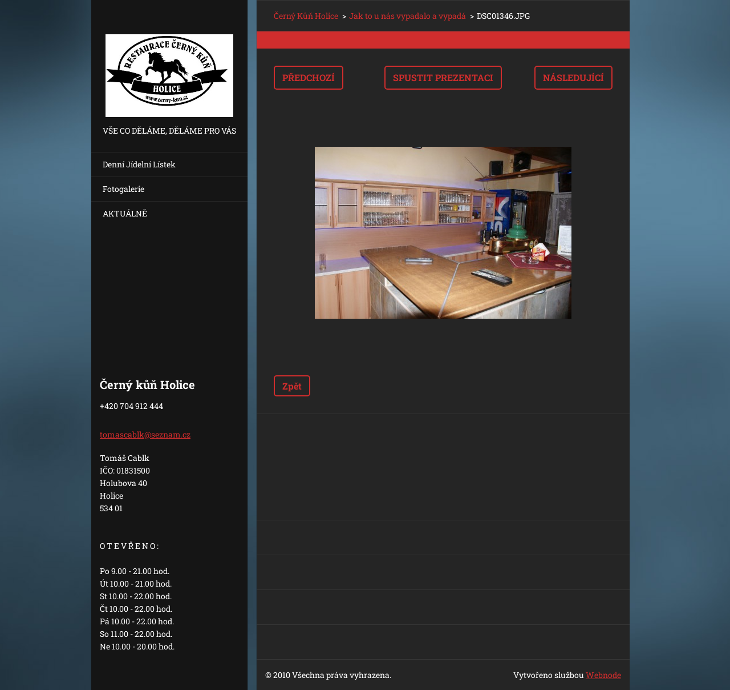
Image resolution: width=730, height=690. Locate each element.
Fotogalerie (123, 188)
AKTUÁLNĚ (125, 213)
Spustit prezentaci (443, 77)
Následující (573, 77)
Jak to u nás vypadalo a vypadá (407, 15)
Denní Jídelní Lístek (139, 164)
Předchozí (308, 77)
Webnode (603, 674)
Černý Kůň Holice (306, 15)
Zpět (292, 386)
